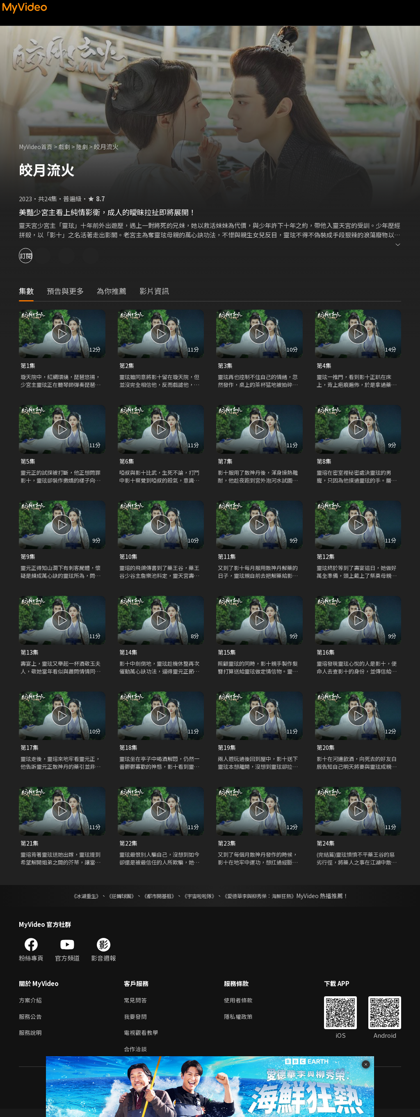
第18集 (128, 751)
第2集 (127, 365)
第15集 (227, 654)
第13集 (30, 654)
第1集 (28, 365)
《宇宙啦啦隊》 (201, 900)
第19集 (227, 751)
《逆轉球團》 (112, 900)
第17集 (30, 751)
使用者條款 (241, 1005)
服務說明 (31, 1039)
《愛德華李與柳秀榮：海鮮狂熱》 (270, 900)
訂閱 (35, 255)
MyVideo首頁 (37, 146)
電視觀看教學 (142, 1039)
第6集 (127, 462)
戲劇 (68, 146)
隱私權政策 (241, 1022)
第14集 (128, 654)
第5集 (28, 462)
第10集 (128, 558)
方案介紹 (31, 1005)
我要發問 (136, 1022)
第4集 (324, 365)
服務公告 (31, 1022)
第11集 (227, 558)
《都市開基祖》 (155, 900)
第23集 (227, 847)
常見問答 (136, 1005)
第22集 (128, 847)
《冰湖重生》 (72, 900)
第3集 (225, 365)
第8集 (324, 462)
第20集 (326, 751)
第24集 (326, 847)
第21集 (30, 847)
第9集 (28, 558)
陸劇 (87, 146)
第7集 (225, 462)
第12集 (326, 558)
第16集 (326, 654)
